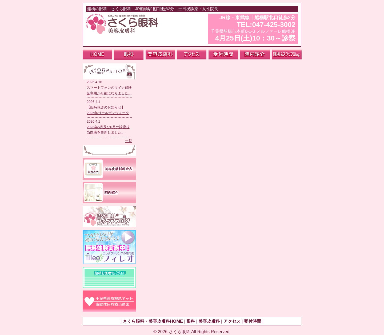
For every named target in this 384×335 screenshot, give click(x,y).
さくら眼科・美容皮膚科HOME (153, 321)
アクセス (232, 321)
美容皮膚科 (209, 321)
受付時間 (252, 321)
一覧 (128, 141)
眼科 (190, 321)
